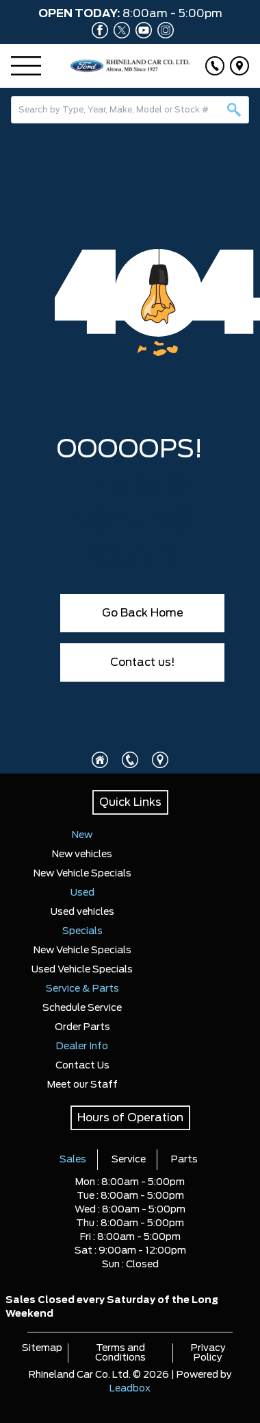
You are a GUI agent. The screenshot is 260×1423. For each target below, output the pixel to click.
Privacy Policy (208, 1353)
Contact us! (142, 662)
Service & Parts (82, 989)
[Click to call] (214, 65)
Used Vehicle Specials (82, 969)
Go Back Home (142, 613)
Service (129, 1159)
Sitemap (42, 1348)
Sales (73, 1159)
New (82, 835)
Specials (82, 931)
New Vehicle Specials (82, 873)
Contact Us (82, 1066)
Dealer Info (82, 1046)
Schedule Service (82, 1008)
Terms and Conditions (120, 1353)
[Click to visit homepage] (100, 760)
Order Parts (82, 1027)
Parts (184, 1159)
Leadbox (130, 1389)
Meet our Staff (82, 1085)
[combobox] (130, 109)
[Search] (130, 109)
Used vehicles (82, 912)
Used (82, 893)
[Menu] (26, 65)
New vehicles (82, 854)
